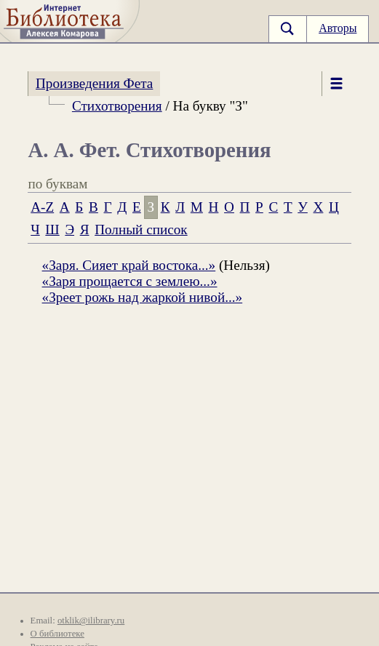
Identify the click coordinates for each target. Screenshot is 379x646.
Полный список (141, 229)
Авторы (337, 28)
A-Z (42, 207)
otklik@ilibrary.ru (90, 620)
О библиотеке (57, 634)
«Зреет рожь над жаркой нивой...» (142, 297)
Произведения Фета (94, 83)
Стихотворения (117, 105)
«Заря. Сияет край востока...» (129, 265)
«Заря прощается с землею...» (130, 281)
